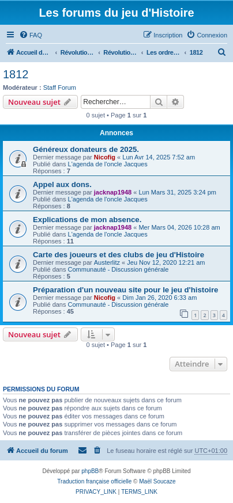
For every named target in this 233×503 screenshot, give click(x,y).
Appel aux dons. (62, 184)
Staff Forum (59, 87)
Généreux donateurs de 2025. (86, 149)
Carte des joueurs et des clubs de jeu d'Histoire (118, 254)
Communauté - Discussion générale (118, 269)
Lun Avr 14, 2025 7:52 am (158, 157)
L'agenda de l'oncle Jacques (108, 164)
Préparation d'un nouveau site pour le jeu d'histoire (125, 289)
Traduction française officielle (94, 481)
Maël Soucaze (157, 481)
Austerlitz (107, 262)
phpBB (90, 471)
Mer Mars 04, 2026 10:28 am (179, 227)
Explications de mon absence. (87, 219)
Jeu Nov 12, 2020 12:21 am (166, 262)
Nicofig (104, 157)
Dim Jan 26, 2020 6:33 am (159, 297)
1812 (16, 74)
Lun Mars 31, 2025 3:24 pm (177, 192)
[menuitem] (30, 35)
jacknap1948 (112, 192)
